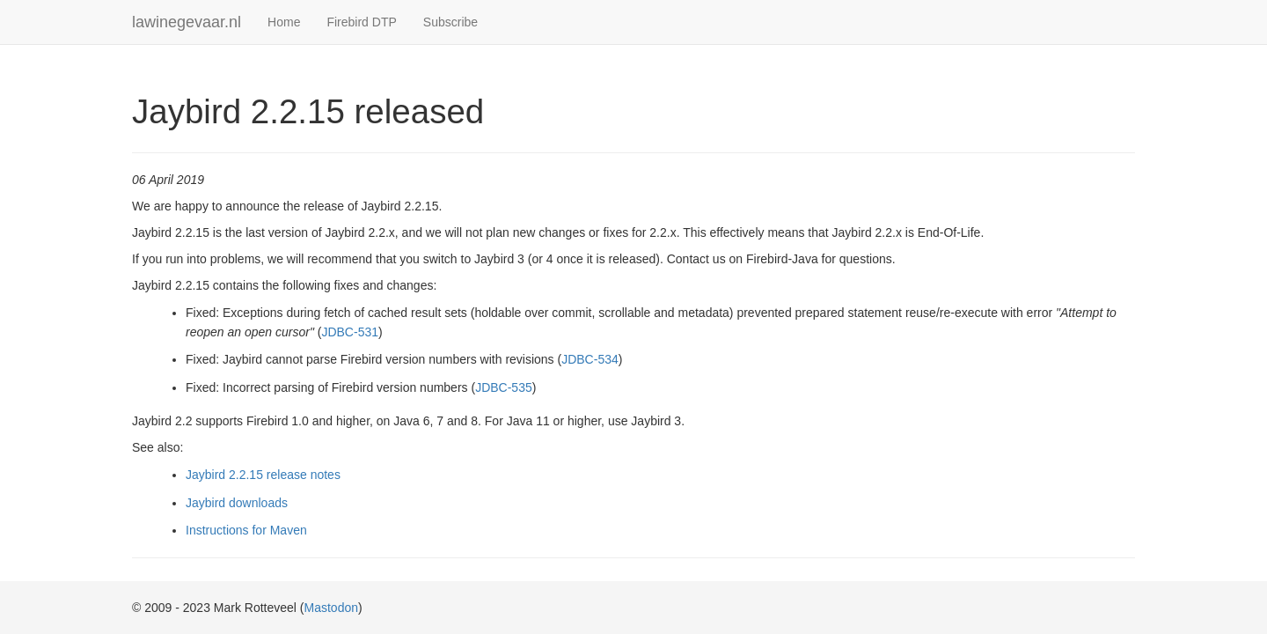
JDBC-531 (349, 332)
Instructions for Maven (246, 530)
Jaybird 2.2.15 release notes (263, 475)
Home (283, 22)
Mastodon (331, 608)
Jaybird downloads (237, 503)
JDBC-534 (590, 359)
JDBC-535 (503, 387)
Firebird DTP (361, 22)
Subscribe (450, 22)
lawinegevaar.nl (186, 22)
